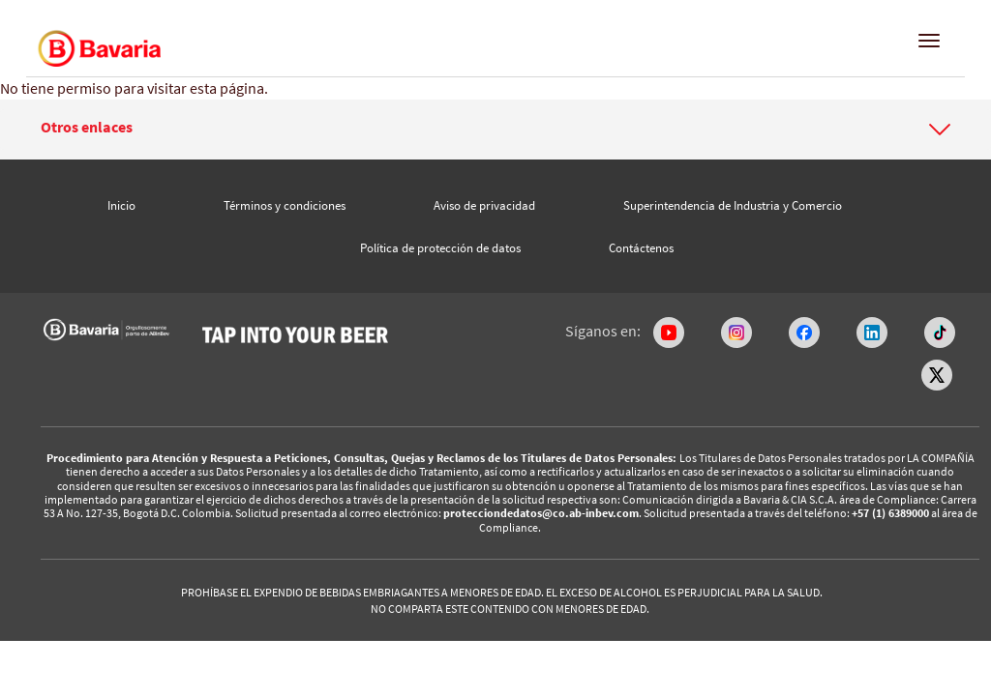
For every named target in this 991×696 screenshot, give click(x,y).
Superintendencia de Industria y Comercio (732, 205)
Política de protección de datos (440, 248)
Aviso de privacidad (484, 205)
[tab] (495, 129)
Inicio (121, 205)
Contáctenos (641, 248)
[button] (495, 127)
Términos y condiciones (284, 205)
